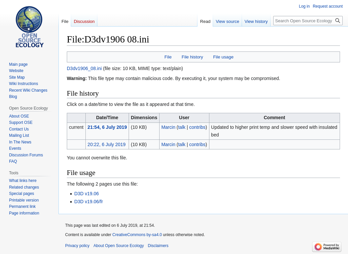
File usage (223, 56)
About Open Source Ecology (118, 245)
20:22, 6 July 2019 (106, 144)
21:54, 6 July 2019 (107, 127)
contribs (197, 127)
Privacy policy (77, 245)
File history (192, 56)
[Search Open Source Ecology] (308, 20)
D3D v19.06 (86, 193)
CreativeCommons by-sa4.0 (137, 234)
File (168, 56)
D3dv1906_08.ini (84, 68)
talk (181, 127)
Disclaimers (158, 245)
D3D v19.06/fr (88, 201)
